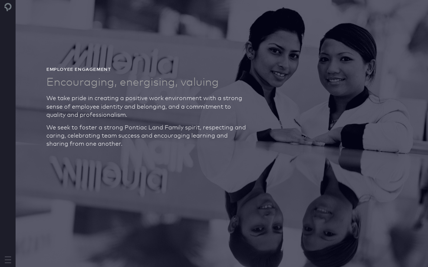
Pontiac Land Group (8, 7)
